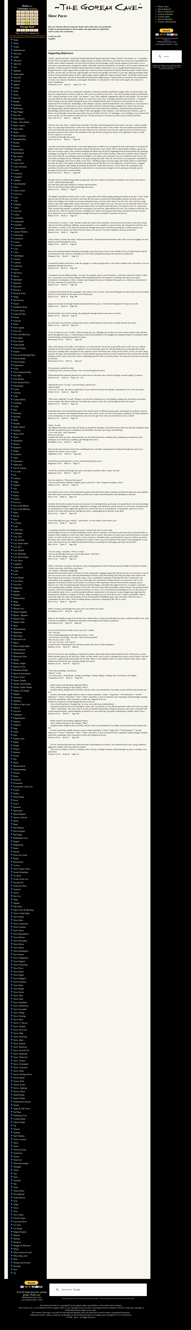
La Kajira (17, 523)
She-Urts (17, 896)
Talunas (16, 1129)
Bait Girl (17, 98)
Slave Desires (19, 937)
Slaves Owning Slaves (23, 1074)
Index (16, 458)
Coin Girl (17, 211)
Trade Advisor (19, 1198)
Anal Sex (17, 78)
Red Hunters (18, 828)
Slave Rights (19, 989)
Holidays (17, 430)
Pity (15, 759)
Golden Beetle (19, 400)
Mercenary (18, 636)
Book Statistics (20, 136)
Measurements (19, 629)
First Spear (18, 338)
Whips (16, 1249)
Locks (16, 571)
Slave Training (19, 1016)
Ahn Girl (17, 64)
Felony (16, 317)
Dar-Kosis (18, 273)
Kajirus (16, 499)
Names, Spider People (23, 687)
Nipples (16, 694)
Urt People (18, 1228)
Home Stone (18, 434)
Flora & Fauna (19, 348)
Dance (16, 269)
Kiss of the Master (21, 506)
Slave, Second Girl (21, 1050)
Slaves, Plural (19, 1091)
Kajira (16, 495)
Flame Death (19, 345)
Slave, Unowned (20, 1067)
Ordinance (18, 715)
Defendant (18, 280)
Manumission (19, 598)
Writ (15, 1269)
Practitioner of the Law (23, 787)
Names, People (19, 680)
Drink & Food (19, 293)
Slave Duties (19, 944)
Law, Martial (19, 550)
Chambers (17, 177)
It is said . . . (18, 471)
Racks (16, 821)
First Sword (18, 341)
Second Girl (18, 882)
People (16, 745)
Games (16, 389)
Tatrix (16, 1143)
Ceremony (18, 173)
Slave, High (18, 1033)
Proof (16, 800)
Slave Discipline (20, 941)
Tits (15, 1184)
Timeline (17, 1180)
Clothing (17, 204)
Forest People (19, 362)
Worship (17, 1266)
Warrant (17, 1239)
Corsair (16, 242)
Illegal (16, 451)
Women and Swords (22, 1263)
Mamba (16, 595)
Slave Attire (18, 920)
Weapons (17, 1242)
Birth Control (19, 125)
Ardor (16, 91)
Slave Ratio (18, 985)
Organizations (19, 718)
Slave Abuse (18, 917)
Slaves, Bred (18, 1081)
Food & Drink (19, 358)
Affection (17, 60)
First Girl (17, 331)
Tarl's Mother (19, 1136)
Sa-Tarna (17, 876)
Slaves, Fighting (20, 1088)
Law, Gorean (19, 540)
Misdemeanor (19, 653)
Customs (17, 263)
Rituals (16, 852)
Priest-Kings (18, 797)
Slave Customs (19, 927)
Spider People (19, 1098)
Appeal (16, 84)
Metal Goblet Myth (21, 646)
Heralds (16, 423)
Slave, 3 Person (20, 1023)
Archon (16, 88)
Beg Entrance (19, 119)
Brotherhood (18, 153)
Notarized (17, 697)
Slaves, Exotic (19, 1085)
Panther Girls (19, 739)
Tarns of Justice (20, 1139)
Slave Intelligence (21, 951)
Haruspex (17, 413)
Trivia (16, 1208)
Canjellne (17, 160)
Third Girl (18, 1160)
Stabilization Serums (22, 1102)
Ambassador (18, 74)
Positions (17, 780)
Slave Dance (18, 930)
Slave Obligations (21, 958)
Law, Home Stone (21, 543)
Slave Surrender (20, 1009)
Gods (15, 396)
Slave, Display (19, 1026)
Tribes (16, 1204)
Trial (15, 1201)
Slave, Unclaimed (21, 1064)
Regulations (18, 845)
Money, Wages (19, 663)
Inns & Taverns (20, 468)
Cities (16, 187)
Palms (16, 732)
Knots (16, 513)
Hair (15, 410)
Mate (15, 626)
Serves (16, 893)
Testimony (18, 1153)
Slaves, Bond (19, 1078)
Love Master (19, 578)
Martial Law (18, 608)
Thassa (16, 1156)
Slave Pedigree (19, 978)
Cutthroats (18, 266)
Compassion (18, 221)
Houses (16, 444)
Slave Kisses (19, 954)
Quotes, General (20, 817)
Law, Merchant (20, 554)
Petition (16, 752)
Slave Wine (18, 1019)
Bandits (16, 102)
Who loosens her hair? (23, 1252)
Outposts (17, 725)
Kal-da (16, 516)
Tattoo (16, 1146)
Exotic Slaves (19, 310)
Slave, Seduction (20, 1054)
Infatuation (18, 461)
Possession (18, 783)
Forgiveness (18, 365)
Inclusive (17, 454)
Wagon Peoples (20, 1232)
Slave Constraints (21, 924)
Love (15, 574)
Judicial (16, 485)
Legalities (17, 564)
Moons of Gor (19, 667)
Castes (16, 170)
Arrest (16, 95)
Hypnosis (17, 447)
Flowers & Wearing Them (24, 355)
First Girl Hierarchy (22, 334)
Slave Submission (21, 1006)
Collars (16, 215)
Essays (16, 304)
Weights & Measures (22, 1246)
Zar (15, 1273)
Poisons (16, 773)
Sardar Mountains (21, 872)
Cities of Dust (19, 191)
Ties (15, 1174)
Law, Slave (18, 560)
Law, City (17, 537)
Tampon (17, 1132)
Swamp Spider (19, 1119)
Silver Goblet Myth (21, 913)
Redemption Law (20, 838)
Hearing (17, 417)
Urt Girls (17, 1225)
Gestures (17, 393)
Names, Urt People (21, 691)
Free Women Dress (21, 382)
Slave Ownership (20, 965)
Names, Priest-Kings (22, 684)
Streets (16, 1105)
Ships (16, 900)
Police (16, 776)
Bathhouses (18, 108)
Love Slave (18, 581)
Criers (16, 252)
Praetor (16, 790)
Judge (16, 482)
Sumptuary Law (20, 1115)
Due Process (18, 300)
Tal (15, 1126)
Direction (17, 286)
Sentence (17, 889)
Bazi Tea (17, 115)
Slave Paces (18, 968)
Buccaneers (18, 156)
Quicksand (18, 811)
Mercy (16, 643)
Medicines (18, 632)
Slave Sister (18, 999)
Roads (16, 858)
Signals (16, 903)
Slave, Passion (19, 1043)
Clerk (16, 201)
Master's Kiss (19, 619)
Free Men (17, 376)
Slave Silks (18, 995)
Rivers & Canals (20, 855)
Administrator (19, 50)
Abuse (16, 43)
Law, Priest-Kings (21, 557)
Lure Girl (17, 584)
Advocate (17, 54)
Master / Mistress (21, 615)
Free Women (19, 379)
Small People (19, 1095)
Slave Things (19, 1013)
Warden (16, 1235)
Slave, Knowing (20, 1037)
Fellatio (16, 352)
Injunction (18, 465)
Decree (16, 276)
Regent (16, 841)
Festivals (17, 321)
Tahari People (19, 1122)
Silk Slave (18, 906)
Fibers (16, 324)
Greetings (17, 403)
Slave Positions (20, 982)
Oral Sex (17, 711)
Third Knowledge (21, 1163)
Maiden (16, 591)
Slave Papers (19, 975)
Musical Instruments (22, 674)
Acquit (16, 47)
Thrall (16, 1170)
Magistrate (18, 588)
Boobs (16, 132)
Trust (15, 1211)
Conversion (18, 235)
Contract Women (20, 232)
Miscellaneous (19, 650)
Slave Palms (18, 972)
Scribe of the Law (21, 879)
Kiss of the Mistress (22, 509)
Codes (16, 208)
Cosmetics (18, 245)
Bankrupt (17, 105)
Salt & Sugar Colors (22, 869)
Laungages (18, 533)
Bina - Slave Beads (21, 122)
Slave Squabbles (20, 1002)
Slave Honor (18, 948)
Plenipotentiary (20, 769)
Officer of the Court (22, 704)
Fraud (16, 369)
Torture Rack (19, 1191)
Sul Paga (17, 1112)
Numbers (17, 701)
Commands (18, 218)
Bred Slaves (18, 149)
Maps (16, 602)
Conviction (18, 239)
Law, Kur (17, 547)
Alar (15, 67)
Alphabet (17, 71)
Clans (16, 197)
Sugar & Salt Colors (22, 1109)
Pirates (16, 756)
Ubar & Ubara (19, 1218)
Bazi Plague (18, 112)
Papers (16, 742)
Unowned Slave (20, 1222)
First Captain (19, 328)
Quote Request (19, 814)
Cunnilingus (18, 256)
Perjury (16, 749)
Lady (15, 526)
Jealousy (17, 478)
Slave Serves (19, 992)
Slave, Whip (18, 1071)
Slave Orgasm (19, 961)
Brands (16, 143)
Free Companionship (22, 372)
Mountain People (20, 670)
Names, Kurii (19, 677)
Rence (16, 848)
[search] (166, 56)
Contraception (19, 228)
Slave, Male (18, 1040)
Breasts (16, 146)
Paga (15, 728)
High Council (19, 427)
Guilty (16, 406)
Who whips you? (20, 1256)
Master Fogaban (20, 612)
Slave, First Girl (20, 1030)
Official (16, 708)
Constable (17, 225)
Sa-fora (16, 865)
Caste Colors (19, 163)
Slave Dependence (21, 934)
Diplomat (17, 283)
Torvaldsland (19, 1194)
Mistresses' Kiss (20, 656)
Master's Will (19, 622)
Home (16, 40)
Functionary (18, 386)
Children (17, 180)
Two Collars (18, 1215)
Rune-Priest (18, 862)
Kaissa (16, 492)
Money (16, 660)
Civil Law (17, 194)
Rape (15, 824)
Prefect (16, 793)
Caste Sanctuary (20, 167)
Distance (17, 290)
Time (15, 1177)
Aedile (16, 57)
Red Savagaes (19, 831)
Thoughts (17, 1167)
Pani (15, 735)
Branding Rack (20, 139)
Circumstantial (19, 184)
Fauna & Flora (19, 314)
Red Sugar (18, 835)
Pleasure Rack (19, 766)
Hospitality (18, 441)
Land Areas (18, 530)
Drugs (16, 297)
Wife (15, 1259)
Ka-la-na (17, 502)
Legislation (18, 567)
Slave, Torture (19, 1061)
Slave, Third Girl (20, 1057)
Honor (16, 437)
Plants (16, 763)
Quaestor (17, 807)
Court (16, 249)
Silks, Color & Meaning (23, 910)
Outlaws (17, 721)
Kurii (15, 519)
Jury (15, 489)
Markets (17, 605)
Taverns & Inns (20, 1150)
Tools (16, 1187)
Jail (15, 475)
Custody (17, 259)
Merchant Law (19, 639)
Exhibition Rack (20, 307)
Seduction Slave (20, 886)
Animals (17, 81)
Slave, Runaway (20, 1047)
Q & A (16, 804)
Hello (16, 420)
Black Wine (18, 129)
